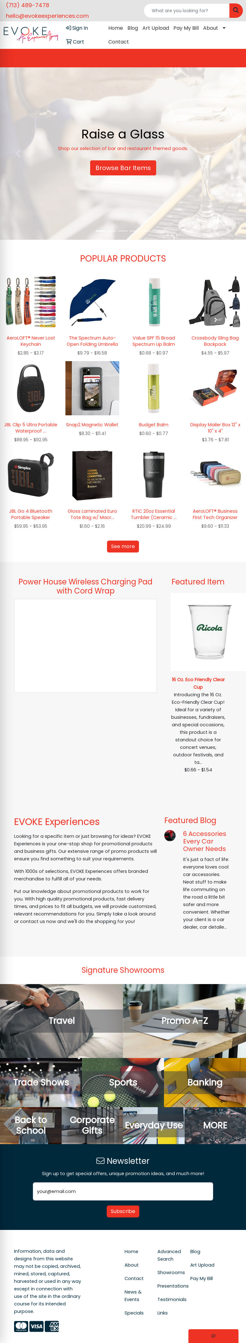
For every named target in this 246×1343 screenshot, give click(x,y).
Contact (118, 41)
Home (115, 28)
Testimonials (170, 1299)
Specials (134, 1313)
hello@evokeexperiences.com (47, 16)
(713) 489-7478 (27, 5)
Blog (132, 28)
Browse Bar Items (123, 167)
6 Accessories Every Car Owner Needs (204, 841)
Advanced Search (169, 1255)
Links (162, 1313)
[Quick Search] (187, 10)
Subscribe (123, 1211)
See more (123, 546)
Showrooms (170, 1272)
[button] (18, 153)
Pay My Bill (186, 28)
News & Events (133, 1296)
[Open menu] (233, 58)
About (210, 28)
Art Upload (155, 28)
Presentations (170, 1286)
